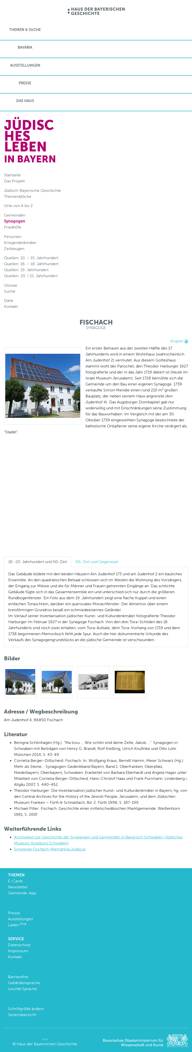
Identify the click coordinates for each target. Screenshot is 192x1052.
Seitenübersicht (22, 1015)
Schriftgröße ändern (26, 1009)
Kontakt (11, 306)
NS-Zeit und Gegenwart (97, 562)
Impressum (18, 951)
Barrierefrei (18, 977)
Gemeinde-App (22, 893)
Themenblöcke (17, 196)
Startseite (12, 175)
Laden (17, 925)
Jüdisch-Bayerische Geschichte (32, 190)
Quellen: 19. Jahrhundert (26, 270)
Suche (9, 291)
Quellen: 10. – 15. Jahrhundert (31, 258)
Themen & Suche (25, 29)
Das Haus (25, 101)
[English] (176, 341)
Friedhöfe (12, 227)
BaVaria (25, 47)
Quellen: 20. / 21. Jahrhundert (31, 276)
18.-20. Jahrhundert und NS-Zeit (37, 562)
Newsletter (18, 887)
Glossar (11, 285)
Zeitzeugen (14, 248)
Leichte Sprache (22, 989)
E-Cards (15, 881)
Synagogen (14, 221)
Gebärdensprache (24, 983)
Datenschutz (19, 945)
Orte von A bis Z (18, 206)
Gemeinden (14, 215)
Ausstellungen (25, 65)
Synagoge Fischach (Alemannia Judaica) (50, 849)
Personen (12, 236)
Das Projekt (14, 181)
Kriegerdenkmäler (20, 242)
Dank (8, 300)
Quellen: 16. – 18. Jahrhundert (31, 264)
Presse (25, 83)
